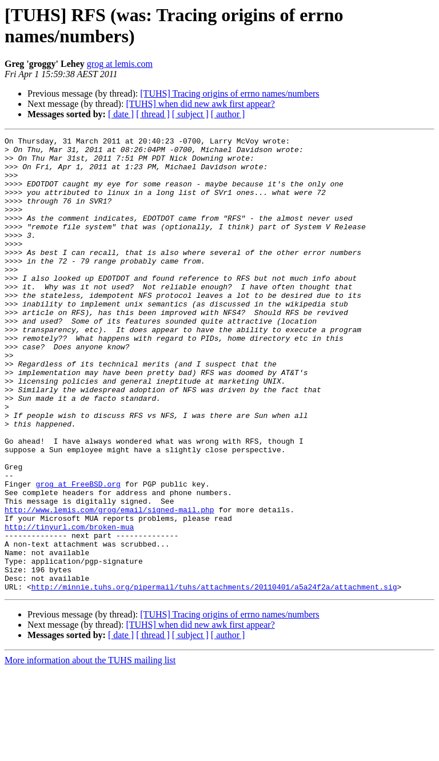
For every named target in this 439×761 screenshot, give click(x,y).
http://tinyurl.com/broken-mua (69, 605)
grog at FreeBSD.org (78, 554)
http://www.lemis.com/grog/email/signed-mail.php (109, 585)
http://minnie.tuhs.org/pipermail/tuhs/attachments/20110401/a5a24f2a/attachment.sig (214, 677)
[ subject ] (190, 114)
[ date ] (121, 114)
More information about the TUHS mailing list (90, 751)
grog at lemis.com (120, 64)
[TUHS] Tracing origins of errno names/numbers (229, 93)
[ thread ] (153, 114)
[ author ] (228, 114)
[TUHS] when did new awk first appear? (200, 104)
